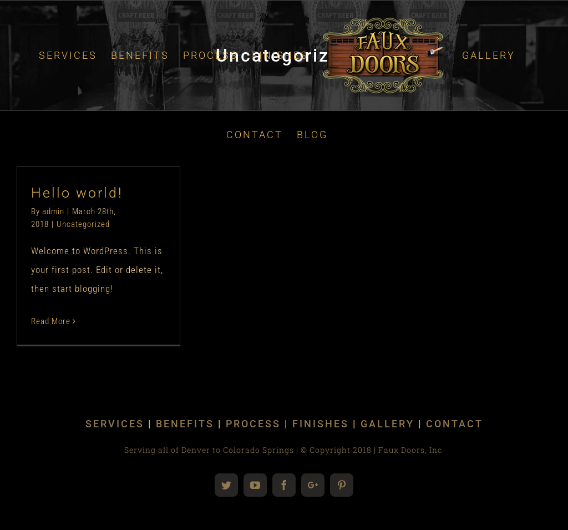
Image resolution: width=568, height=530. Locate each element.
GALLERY (387, 424)
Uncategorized (83, 224)
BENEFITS (185, 424)
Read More (50, 321)
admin (53, 211)
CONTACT (454, 424)
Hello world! (77, 193)
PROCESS (253, 424)
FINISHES (320, 424)
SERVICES (114, 424)
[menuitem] (68, 55)
